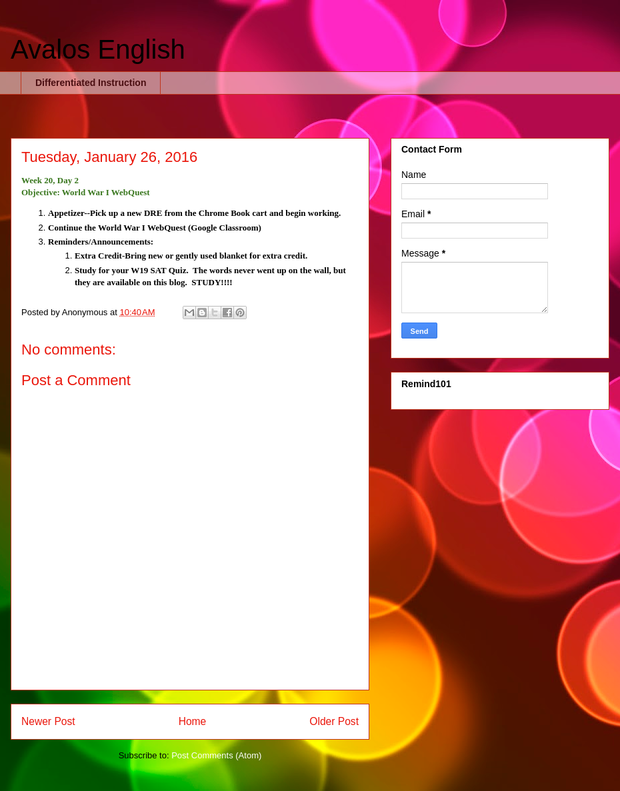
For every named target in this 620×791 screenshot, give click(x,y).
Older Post (334, 721)
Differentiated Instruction (90, 82)
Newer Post (48, 721)
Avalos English (98, 49)
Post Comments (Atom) (216, 755)
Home (193, 721)
